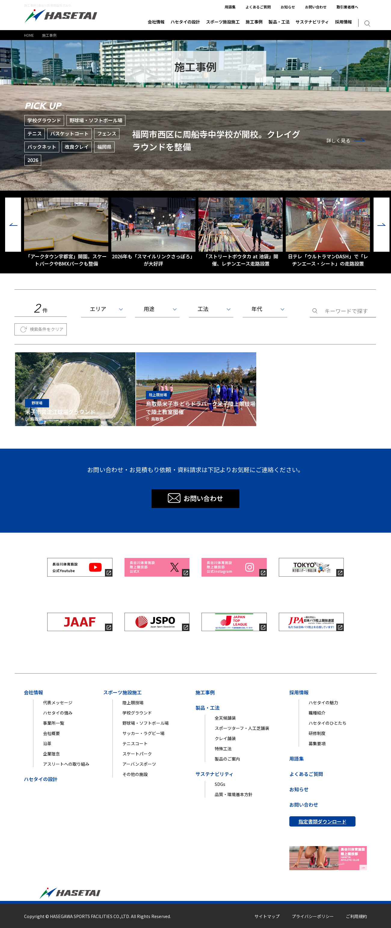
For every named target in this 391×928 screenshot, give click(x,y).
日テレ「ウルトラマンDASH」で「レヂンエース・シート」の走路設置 (328, 232)
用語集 (230, 6)
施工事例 (254, 22)
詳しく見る (338, 140)
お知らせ (288, 6)
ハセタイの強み (57, 713)
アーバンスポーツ (139, 764)
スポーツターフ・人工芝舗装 (242, 728)
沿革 (47, 743)
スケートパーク (137, 754)
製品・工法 (279, 22)
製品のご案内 (227, 759)
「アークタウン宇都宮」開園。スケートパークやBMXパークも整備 (66, 232)
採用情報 (343, 22)
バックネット (41, 146)
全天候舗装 (225, 718)
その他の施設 (135, 774)
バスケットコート (69, 133)
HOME (29, 35)
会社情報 (156, 22)
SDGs (220, 784)
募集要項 (317, 743)
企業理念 (51, 754)
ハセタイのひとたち (327, 723)
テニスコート (135, 743)
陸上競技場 (132, 702)
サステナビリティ (312, 22)
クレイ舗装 (225, 738)
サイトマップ (267, 916)
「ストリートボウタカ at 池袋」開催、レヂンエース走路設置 (241, 232)
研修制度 (317, 733)
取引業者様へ (347, 6)
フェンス (106, 133)
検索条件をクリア (46, 329)
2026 (32, 159)
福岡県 (104, 146)
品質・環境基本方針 (234, 794)
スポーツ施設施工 (223, 22)
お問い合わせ (316, 6)
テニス (34, 133)
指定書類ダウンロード (322, 821)
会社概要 (51, 733)
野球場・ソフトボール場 (95, 120)
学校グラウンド (44, 120)
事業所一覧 (53, 723)
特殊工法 (223, 749)
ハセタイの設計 (185, 22)
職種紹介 (317, 713)
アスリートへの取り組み (66, 764)
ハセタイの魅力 (323, 702)
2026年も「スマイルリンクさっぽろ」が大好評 (153, 232)
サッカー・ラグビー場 (143, 733)
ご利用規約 (356, 916)
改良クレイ (77, 146)
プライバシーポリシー (313, 916)
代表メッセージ (57, 702)
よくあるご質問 (258, 6)
